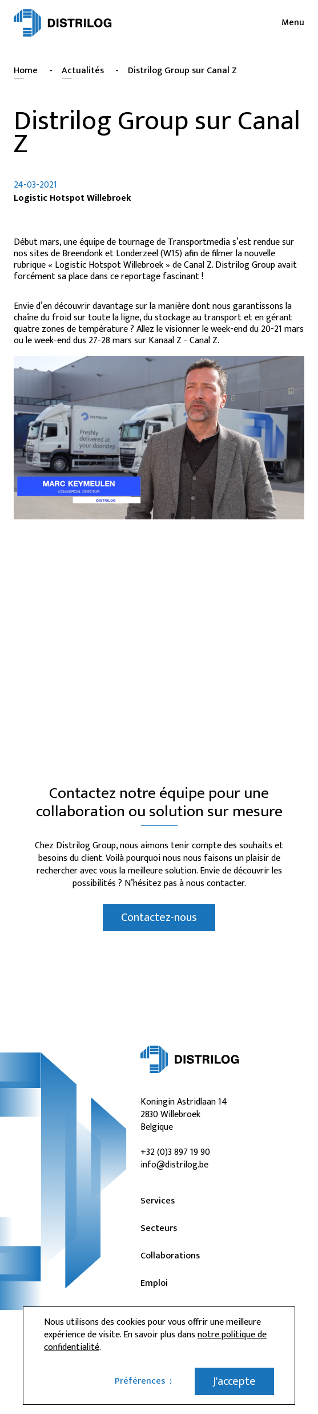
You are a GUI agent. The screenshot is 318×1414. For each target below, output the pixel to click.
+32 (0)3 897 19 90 (175, 1152)
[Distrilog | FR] (63, 23)
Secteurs (158, 1229)
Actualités (83, 70)
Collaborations (170, 1256)
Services (157, 1201)
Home (26, 70)
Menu (292, 23)
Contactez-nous (159, 917)
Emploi (154, 1283)
